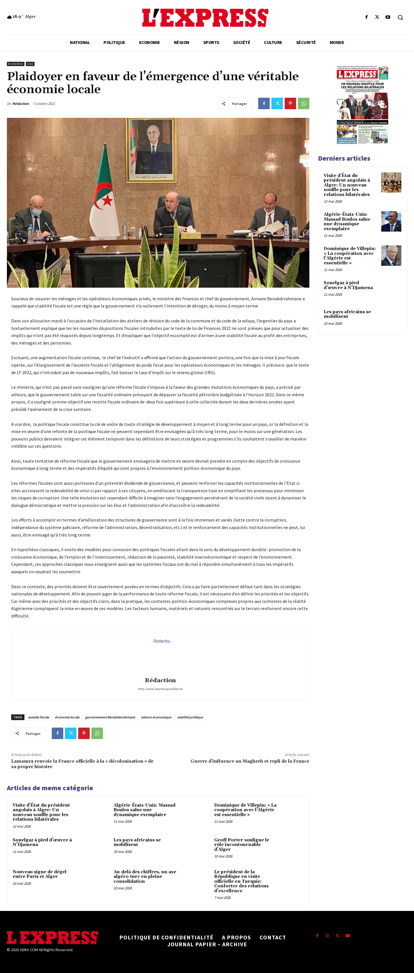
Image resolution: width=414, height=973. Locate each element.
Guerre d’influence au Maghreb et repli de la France (250, 761)
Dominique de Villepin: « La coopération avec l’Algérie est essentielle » (245, 810)
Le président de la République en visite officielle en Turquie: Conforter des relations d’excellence (241, 881)
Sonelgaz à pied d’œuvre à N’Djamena (42, 842)
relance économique (156, 717)
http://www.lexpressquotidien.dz (160, 689)
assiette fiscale (38, 717)
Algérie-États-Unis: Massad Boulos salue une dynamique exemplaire (144, 810)
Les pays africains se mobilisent (137, 842)
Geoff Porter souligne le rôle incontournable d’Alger (241, 844)
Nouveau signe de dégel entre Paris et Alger (39, 874)
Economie (15, 64)
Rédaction (20, 103)
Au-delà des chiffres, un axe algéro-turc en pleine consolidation (145, 876)
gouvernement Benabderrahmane (110, 717)
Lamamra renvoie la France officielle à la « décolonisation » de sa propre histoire (82, 764)
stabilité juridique (190, 717)
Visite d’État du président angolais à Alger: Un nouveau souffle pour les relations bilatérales (41, 812)
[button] (400, 17)
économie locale (67, 717)
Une (30, 64)
